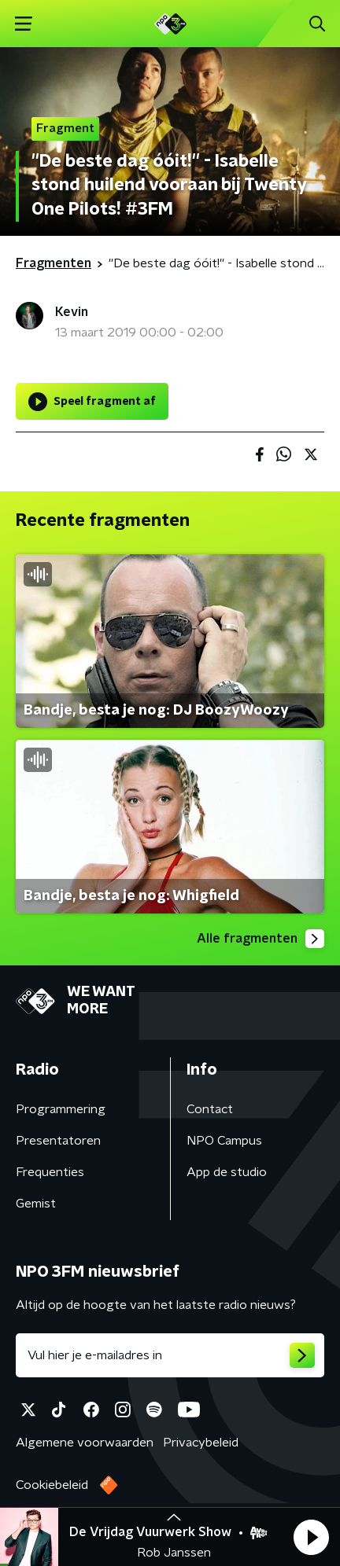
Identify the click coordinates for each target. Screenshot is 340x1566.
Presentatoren (58, 1140)
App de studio (227, 1172)
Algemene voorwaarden (84, 1442)
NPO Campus (224, 1140)
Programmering (60, 1109)
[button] (311, 1537)
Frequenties (50, 1172)
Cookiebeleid (52, 1485)
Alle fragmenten (260, 938)
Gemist (36, 1203)
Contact (210, 1109)
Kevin (71, 312)
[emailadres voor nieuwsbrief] (170, 1355)
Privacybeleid (200, 1442)
